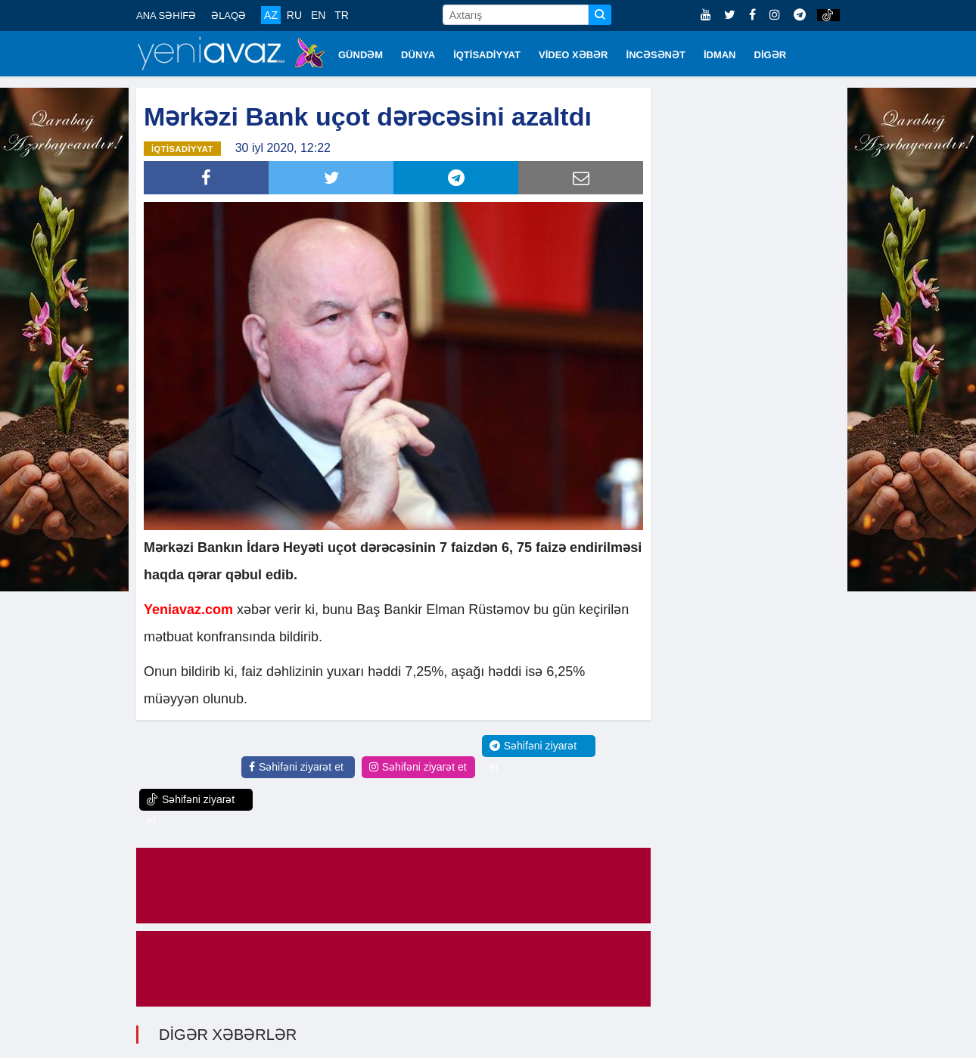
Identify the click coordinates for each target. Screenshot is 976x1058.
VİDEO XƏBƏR (573, 55)
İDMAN (720, 55)
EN (318, 15)
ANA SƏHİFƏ (166, 15)
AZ (271, 15)
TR (341, 15)
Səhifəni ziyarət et (296, 766)
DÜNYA (418, 55)
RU (294, 15)
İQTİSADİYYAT (487, 55)
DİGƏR (770, 55)
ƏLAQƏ (228, 15)
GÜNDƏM (360, 55)
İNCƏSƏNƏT (655, 55)
